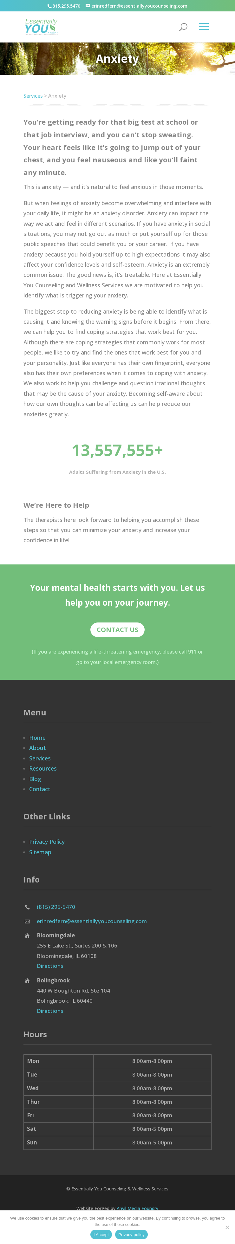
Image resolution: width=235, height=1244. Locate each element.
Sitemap (40, 852)
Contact (39, 789)
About (37, 748)
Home (37, 737)
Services (33, 95)
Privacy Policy (47, 841)
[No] (227, 1227)
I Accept (101, 1234)
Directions (50, 965)
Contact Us (117, 629)
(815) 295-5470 (56, 906)
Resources (43, 768)
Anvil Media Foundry (137, 1208)
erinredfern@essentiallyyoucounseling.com (92, 921)
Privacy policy (131, 1234)
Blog (35, 779)
